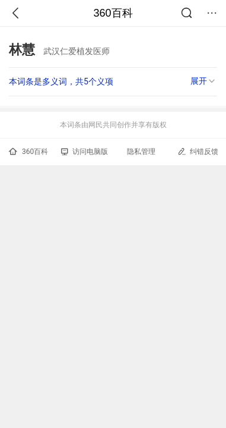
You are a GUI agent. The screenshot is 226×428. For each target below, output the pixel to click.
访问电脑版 (84, 151)
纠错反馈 (197, 151)
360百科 (112, 13)
